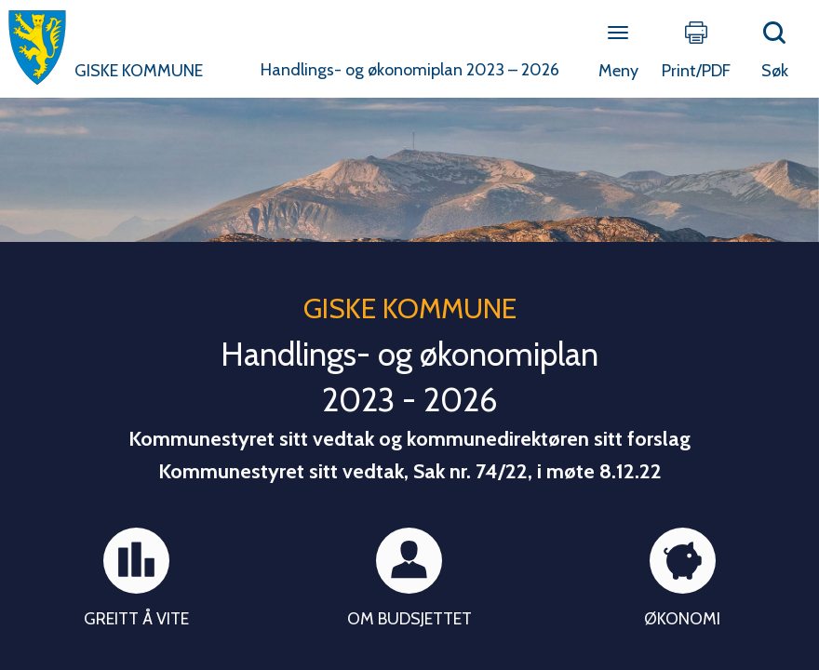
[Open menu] (618, 34)
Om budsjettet (409, 619)
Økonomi (682, 619)
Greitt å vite (136, 619)
